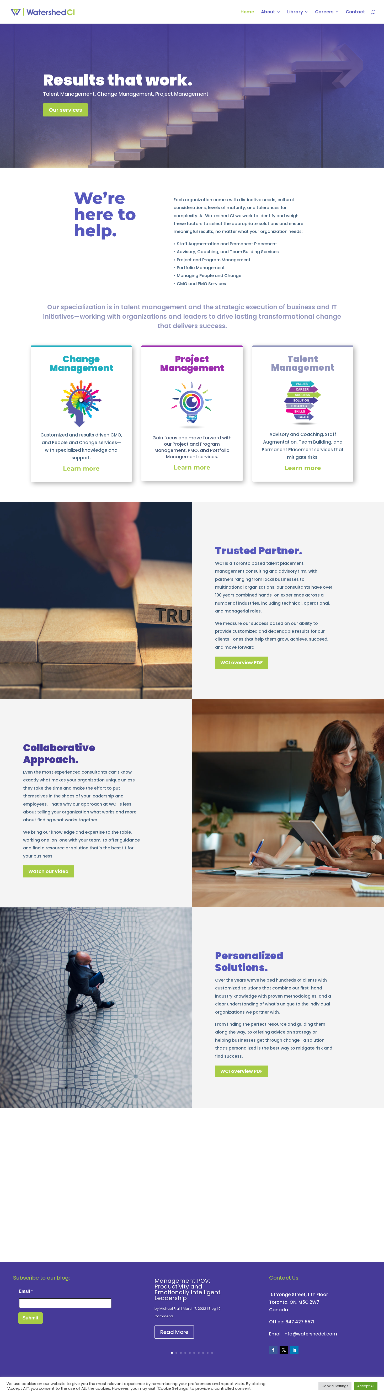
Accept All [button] (365, 1385)
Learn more (302, 468)
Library (295, 12)
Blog (212, 1308)
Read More (174, 1332)
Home (247, 12)
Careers (324, 12)
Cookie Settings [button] (335, 1385)
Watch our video (48, 871)
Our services (65, 110)
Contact (355, 12)
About (268, 12)
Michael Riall (169, 1308)
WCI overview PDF (241, 662)
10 (212, 1353)
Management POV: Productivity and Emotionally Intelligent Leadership (187, 1289)
